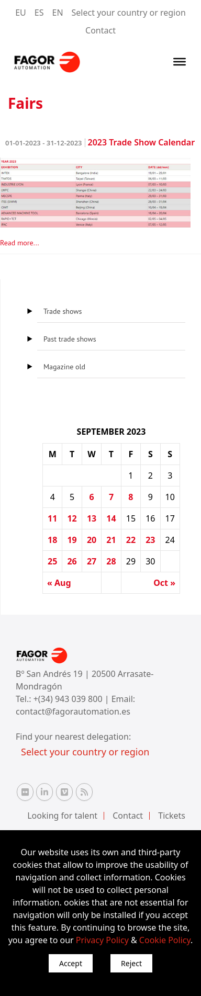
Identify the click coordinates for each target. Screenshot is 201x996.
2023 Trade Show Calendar (100, 142)
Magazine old (64, 366)
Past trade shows (69, 339)
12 (71, 518)
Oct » (164, 582)
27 (91, 561)
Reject (131, 963)
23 (150, 540)
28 (111, 561)
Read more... (19, 242)
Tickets (171, 815)
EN (57, 12)
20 (91, 540)
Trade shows (62, 311)
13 (91, 518)
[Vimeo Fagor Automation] (64, 792)
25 (52, 561)
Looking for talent (62, 815)
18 (52, 540)
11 (52, 518)
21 (111, 540)
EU (20, 12)
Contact (100, 30)
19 (71, 540)
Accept (70, 963)
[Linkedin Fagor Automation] (44, 792)
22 (131, 540)
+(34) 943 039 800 (69, 699)
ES (39, 12)
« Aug (59, 582)
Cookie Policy (165, 940)
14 (111, 518)
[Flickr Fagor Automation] (25, 792)
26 (71, 561)
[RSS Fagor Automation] (84, 792)
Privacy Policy (102, 940)
